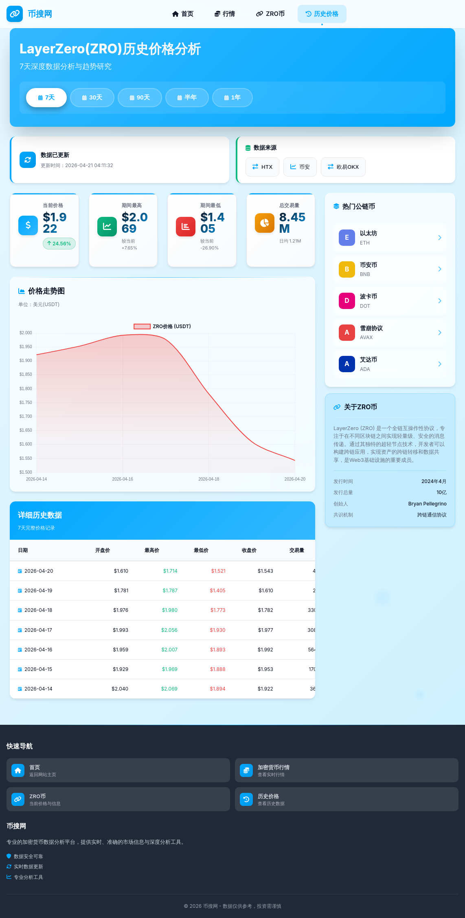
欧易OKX (343, 166)
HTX (262, 166)
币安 (300, 166)
